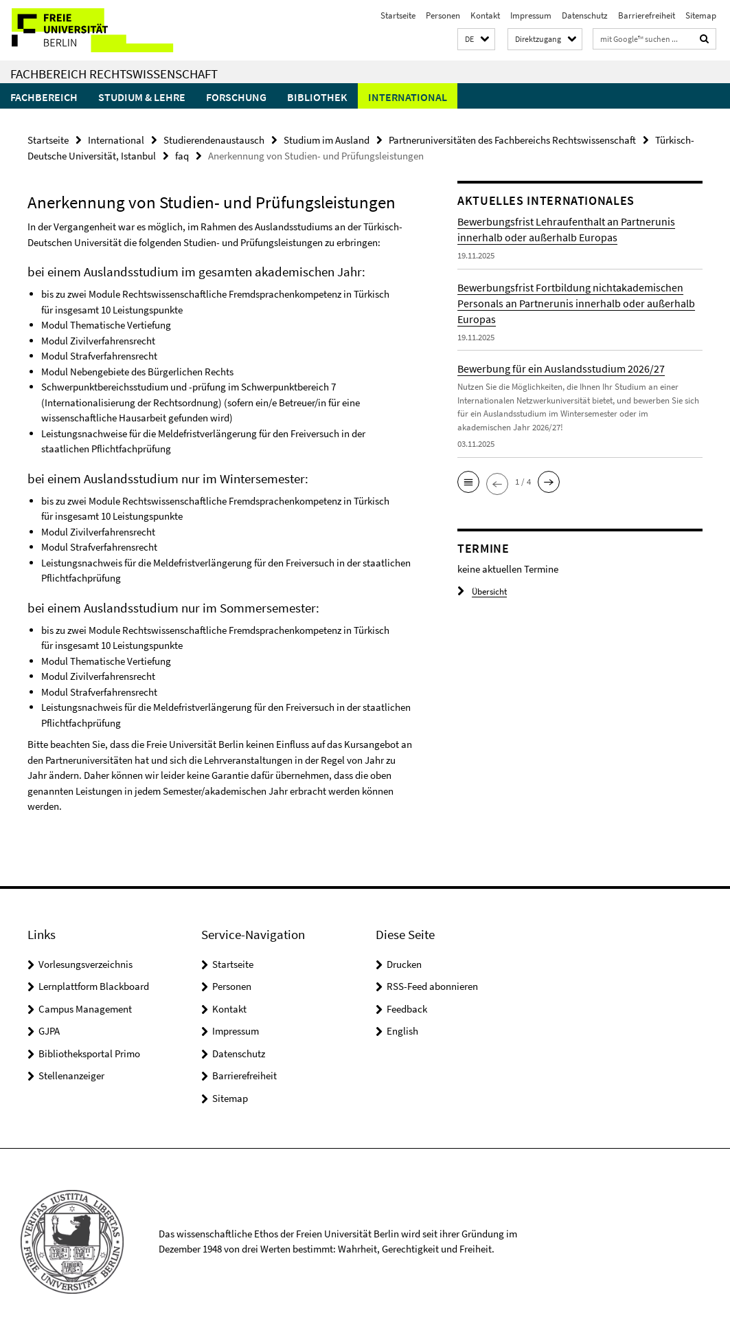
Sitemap (700, 15)
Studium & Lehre (141, 97)
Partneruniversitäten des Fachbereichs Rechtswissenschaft (512, 139)
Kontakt (485, 15)
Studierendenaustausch (213, 139)
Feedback (407, 1008)
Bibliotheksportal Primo (89, 1053)
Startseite (397, 15)
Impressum (530, 15)
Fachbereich (44, 97)
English (402, 1030)
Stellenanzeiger (71, 1075)
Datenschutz (585, 15)
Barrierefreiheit (646, 15)
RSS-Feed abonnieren (432, 986)
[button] (476, 39)
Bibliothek (317, 97)
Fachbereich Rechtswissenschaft (114, 73)
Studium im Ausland (326, 139)
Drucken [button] (404, 964)
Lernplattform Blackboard (93, 986)
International (407, 97)
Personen (443, 15)
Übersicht (482, 591)
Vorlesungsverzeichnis (85, 964)
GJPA (49, 1030)
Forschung (236, 97)
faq (182, 155)
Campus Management (85, 1008)
